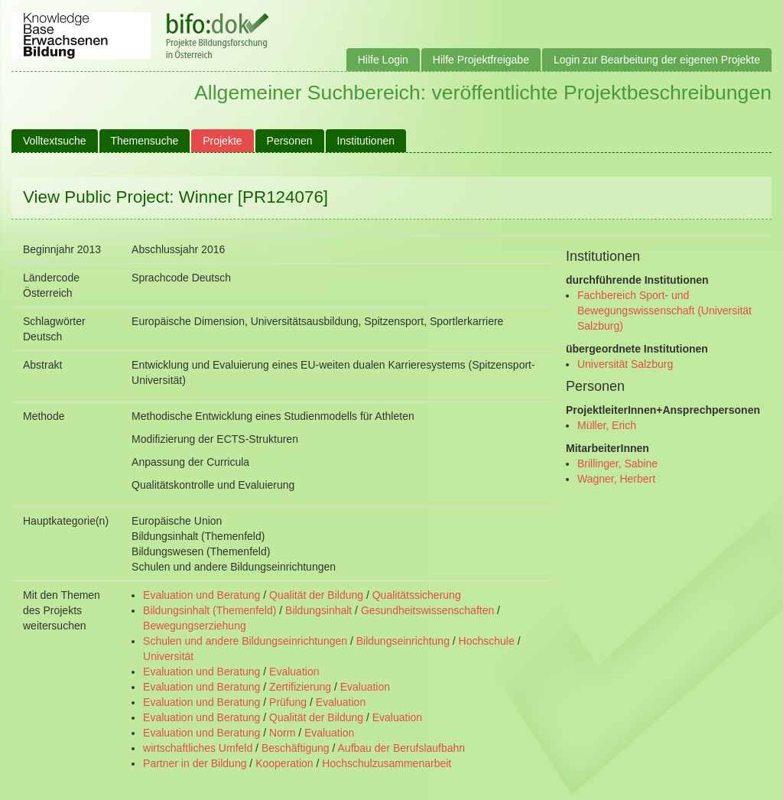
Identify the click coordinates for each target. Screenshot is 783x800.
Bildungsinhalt (318, 610)
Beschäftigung (296, 748)
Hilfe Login (383, 60)
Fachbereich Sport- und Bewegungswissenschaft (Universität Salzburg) (664, 310)
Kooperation (284, 763)
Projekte (222, 141)
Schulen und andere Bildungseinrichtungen (245, 641)
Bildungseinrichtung (403, 641)
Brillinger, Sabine (617, 463)
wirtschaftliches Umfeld (197, 748)
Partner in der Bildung (194, 763)
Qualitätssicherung (416, 595)
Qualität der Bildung (316, 595)
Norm (282, 733)
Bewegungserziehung (194, 626)
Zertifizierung (300, 687)
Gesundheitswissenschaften (427, 610)
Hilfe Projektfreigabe (481, 60)
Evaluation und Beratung (201, 595)
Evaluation (294, 671)
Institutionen (366, 141)
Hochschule (487, 641)
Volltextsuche (54, 141)
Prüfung (288, 702)
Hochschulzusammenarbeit (386, 763)
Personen (290, 141)
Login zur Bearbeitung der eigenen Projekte (657, 60)
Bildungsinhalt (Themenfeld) (209, 610)
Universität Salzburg (625, 364)
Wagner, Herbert (616, 479)
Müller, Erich (606, 425)
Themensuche (145, 141)
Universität (168, 656)
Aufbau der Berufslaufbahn (402, 748)
